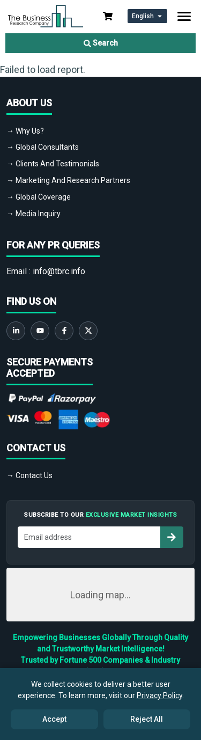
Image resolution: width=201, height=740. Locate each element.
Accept (54, 719)
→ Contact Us (29, 475)
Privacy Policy (159, 695)
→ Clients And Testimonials (52, 163)
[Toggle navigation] (184, 16)
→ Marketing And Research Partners (68, 180)
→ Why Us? (25, 131)
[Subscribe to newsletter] (171, 537)
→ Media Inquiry (33, 213)
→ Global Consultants (42, 147)
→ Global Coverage (38, 197)
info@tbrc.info (59, 271)
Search (101, 43)
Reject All (146, 719)
